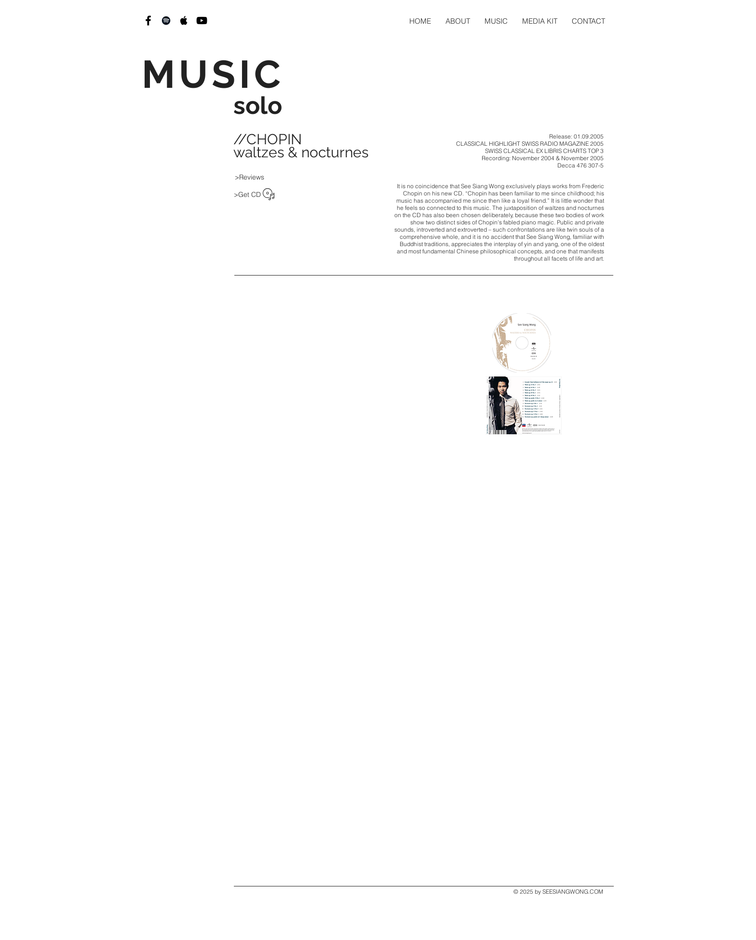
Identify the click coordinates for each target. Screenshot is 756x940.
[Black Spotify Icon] (166, 20)
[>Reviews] (249, 177)
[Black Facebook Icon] (148, 20)
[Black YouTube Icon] (201, 20)
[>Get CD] (247, 194)
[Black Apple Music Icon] (183, 20)
